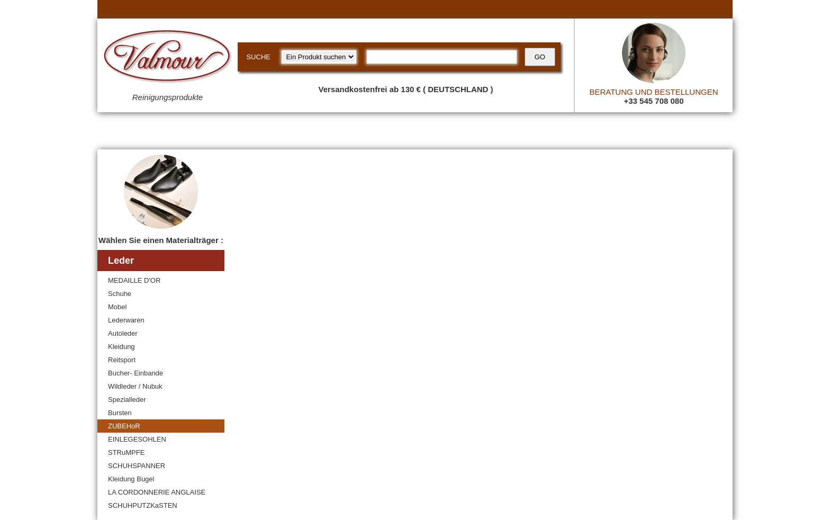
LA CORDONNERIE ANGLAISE (156, 492)
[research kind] (319, 57)
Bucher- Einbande (135, 373)
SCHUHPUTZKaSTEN (142, 505)
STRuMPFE (126, 452)
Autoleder (123, 333)
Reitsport (122, 360)
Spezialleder (127, 400)
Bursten (120, 413)
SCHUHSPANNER (136, 466)
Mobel (117, 307)
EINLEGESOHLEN (137, 439)
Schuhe (119, 294)
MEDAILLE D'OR (134, 280)
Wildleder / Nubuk (135, 386)
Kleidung (121, 347)
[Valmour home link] (167, 58)
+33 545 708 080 (653, 100)
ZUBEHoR (124, 426)
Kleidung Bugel (131, 479)
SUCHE (258, 57)
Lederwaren (126, 320)
